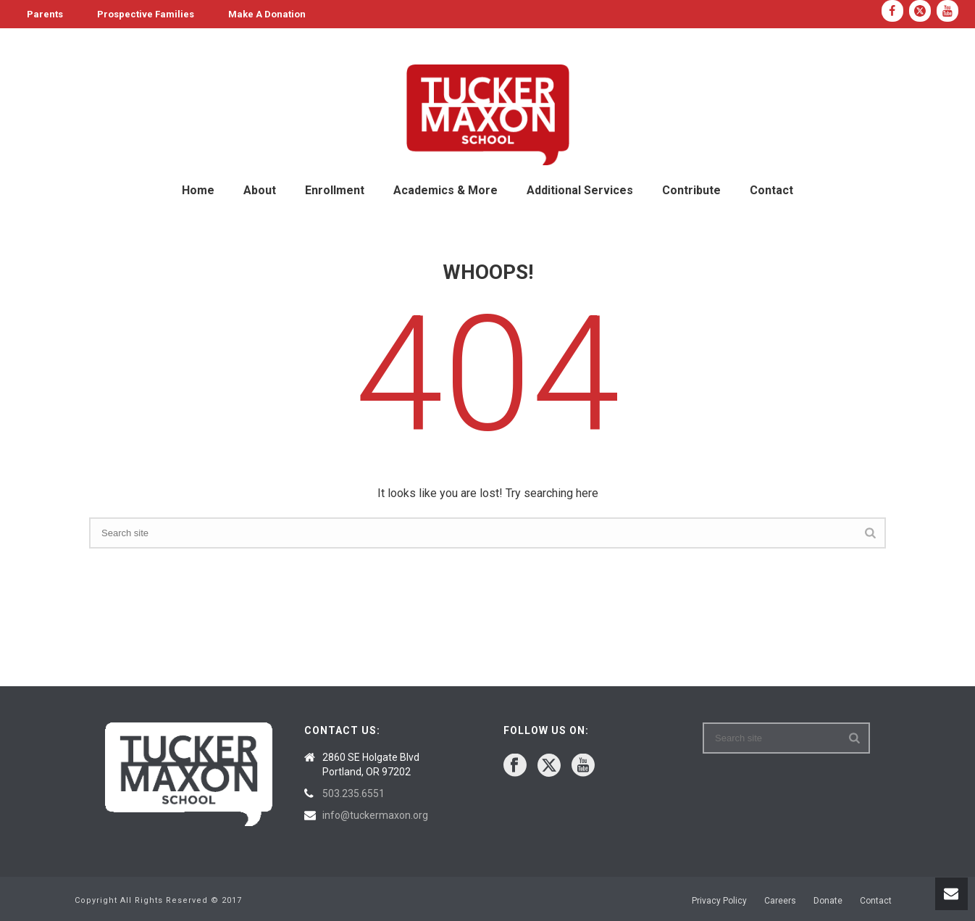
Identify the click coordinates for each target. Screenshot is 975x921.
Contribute (691, 190)
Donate (827, 901)
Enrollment (334, 190)
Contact (771, 190)
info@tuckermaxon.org (375, 815)
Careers (780, 901)
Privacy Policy (719, 901)
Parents (45, 14)
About (259, 190)
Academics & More (445, 190)
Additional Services (580, 190)
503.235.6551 (353, 793)
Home (198, 190)
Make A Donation (267, 14)
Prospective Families (145, 14)
